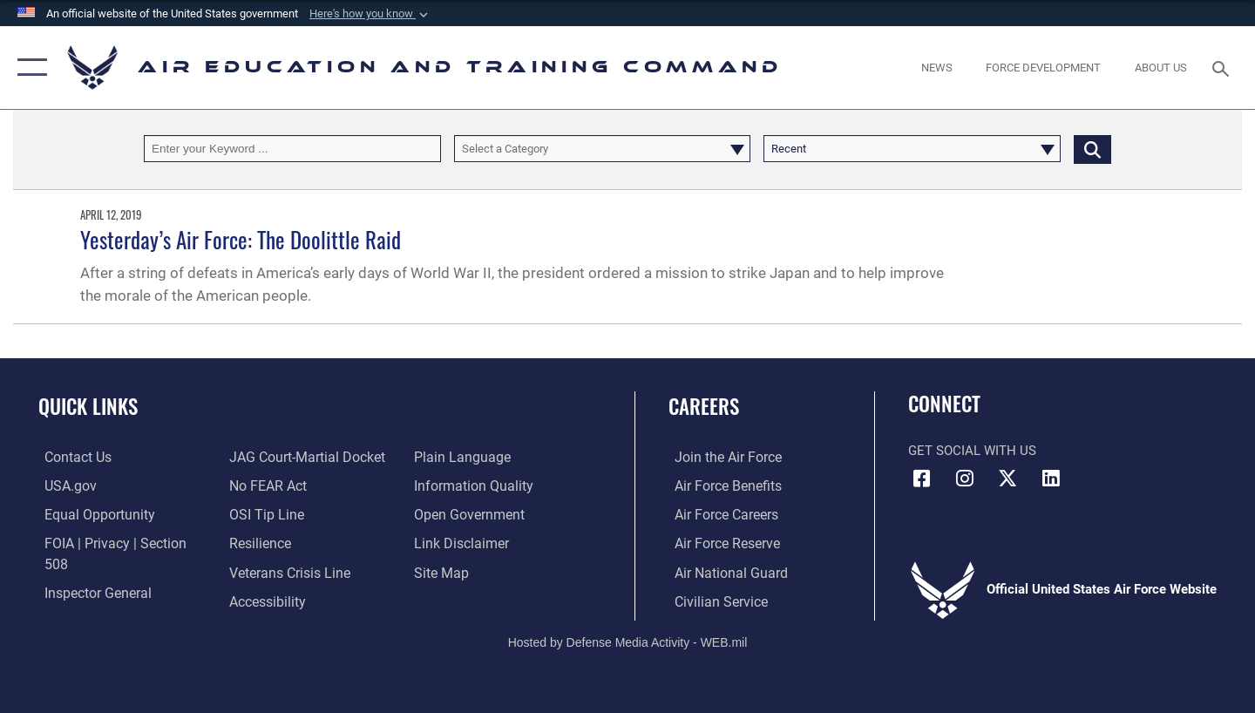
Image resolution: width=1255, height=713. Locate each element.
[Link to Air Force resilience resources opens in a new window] (257, 513)
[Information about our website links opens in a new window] (461, 513)
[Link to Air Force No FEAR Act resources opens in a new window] (265, 457)
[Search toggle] (1223, 67)
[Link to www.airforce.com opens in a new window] (720, 457)
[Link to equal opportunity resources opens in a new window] (90, 513)
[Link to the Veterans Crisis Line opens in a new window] (286, 542)
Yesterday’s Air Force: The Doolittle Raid (240, 239)
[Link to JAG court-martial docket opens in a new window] (113, 600)
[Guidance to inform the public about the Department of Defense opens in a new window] (471, 457)
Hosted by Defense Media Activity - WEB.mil (628, 640)
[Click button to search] (1092, 148)
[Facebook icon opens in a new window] (921, 478)
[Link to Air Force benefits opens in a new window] (720, 485)
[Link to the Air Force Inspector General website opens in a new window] (89, 571)
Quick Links (88, 406)
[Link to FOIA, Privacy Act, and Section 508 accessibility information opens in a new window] (118, 542)
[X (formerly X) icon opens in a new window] (1007, 478)
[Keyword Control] (292, 148)
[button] (370, 14)
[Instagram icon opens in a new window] (965, 478)
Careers (703, 406)
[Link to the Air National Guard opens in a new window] (722, 571)
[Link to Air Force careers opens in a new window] (719, 513)
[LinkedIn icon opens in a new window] (1050, 478)
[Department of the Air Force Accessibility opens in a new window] (264, 571)
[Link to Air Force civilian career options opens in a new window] (712, 600)
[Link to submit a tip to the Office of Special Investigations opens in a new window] (262, 485)
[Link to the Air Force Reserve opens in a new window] (719, 542)
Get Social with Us (972, 450)
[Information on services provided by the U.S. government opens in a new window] (63, 485)
